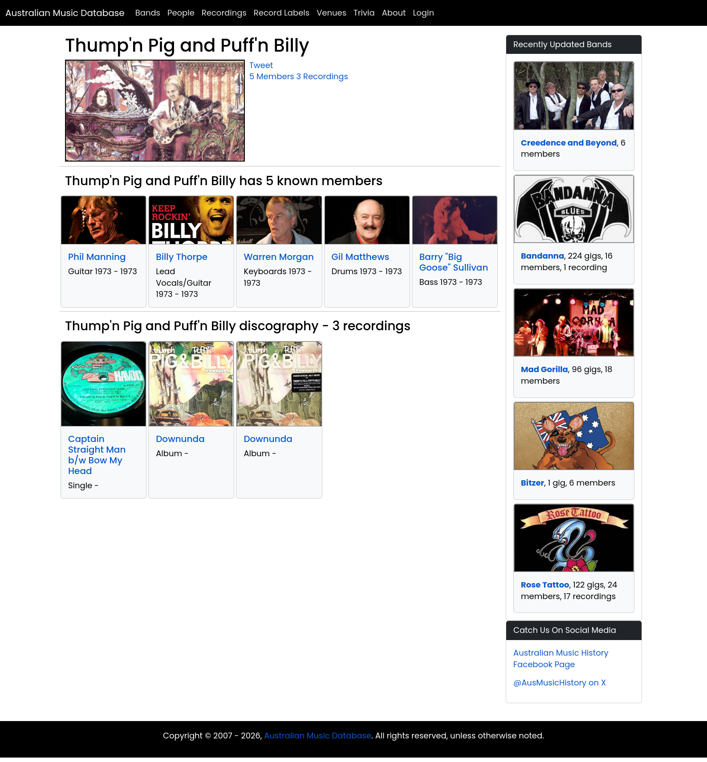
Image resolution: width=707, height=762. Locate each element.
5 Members (271, 76)
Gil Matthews (361, 257)
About (394, 12)
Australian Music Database (65, 13)
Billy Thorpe (181, 257)
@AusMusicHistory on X (559, 682)
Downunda (180, 439)
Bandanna (542, 255)
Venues (331, 12)
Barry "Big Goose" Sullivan (453, 262)
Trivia (364, 12)
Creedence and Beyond (569, 142)
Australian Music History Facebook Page (561, 658)
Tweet (261, 65)
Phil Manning (97, 257)
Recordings (224, 12)
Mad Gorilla (544, 369)
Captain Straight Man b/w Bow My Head (97, 455)
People (181, 12)
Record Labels (281, 12)
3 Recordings (322, 76)
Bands (147, 12)
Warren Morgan (279, 257)
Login (423, 12)
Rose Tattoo (545, 584)
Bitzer (532, 482)
